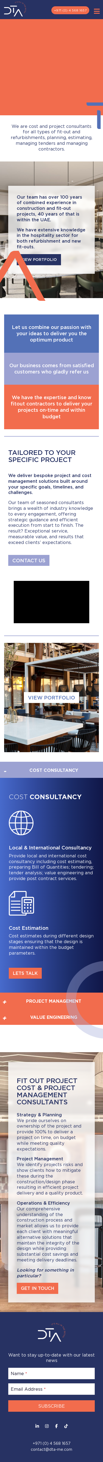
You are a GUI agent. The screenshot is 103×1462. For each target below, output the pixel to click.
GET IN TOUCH (37, 1288)
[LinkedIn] (37, 1426)
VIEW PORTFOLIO (51, 697)
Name (19, 1373)
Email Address (28, 1389)
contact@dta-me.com (51, 1449)
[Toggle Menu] (97, 11)
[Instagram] (47, 1426)
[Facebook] (56, 1426)
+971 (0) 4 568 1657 (70, 10)
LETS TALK (25, 973)
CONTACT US (28, 560)
